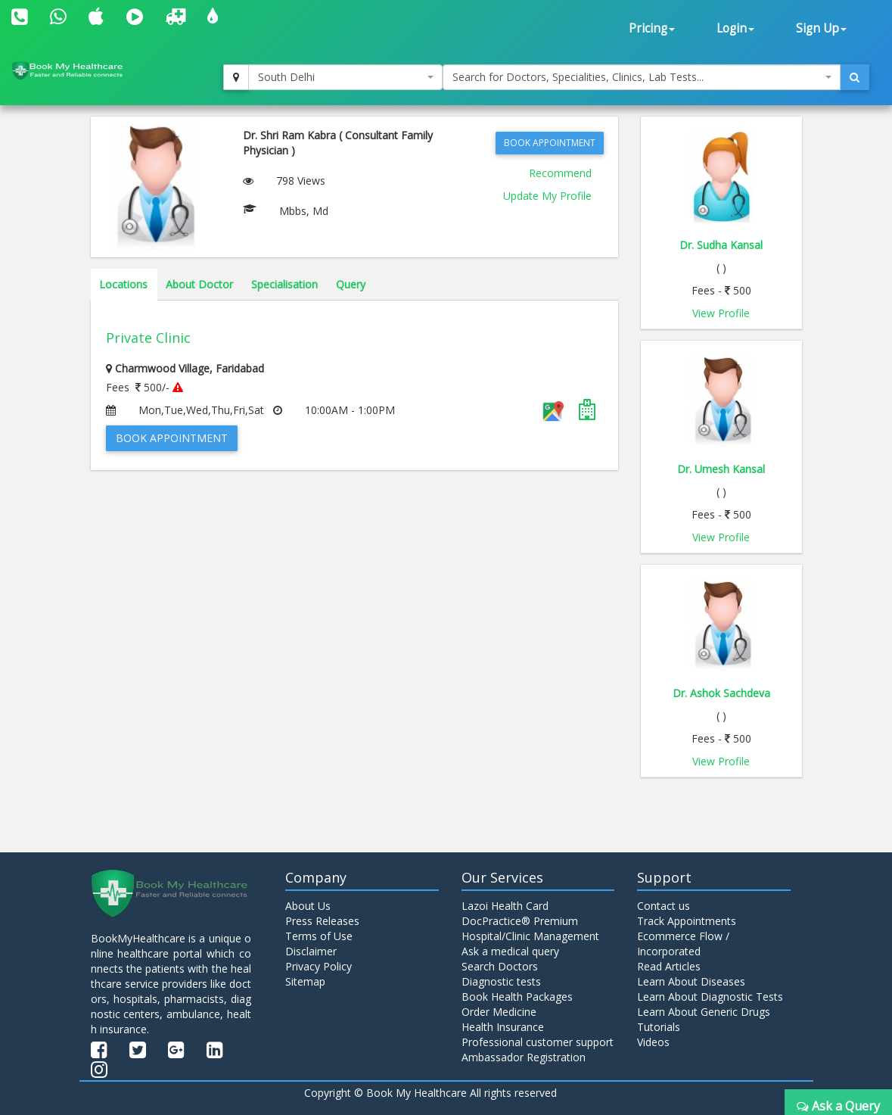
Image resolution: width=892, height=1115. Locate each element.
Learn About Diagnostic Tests (710, 996)
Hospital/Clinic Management (530, 936)
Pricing (652, 28)
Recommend (560, 173)
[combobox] (345, 77)
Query (350, 284)
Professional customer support (538, 1042)
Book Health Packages (517, 996)
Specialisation (284, 284)
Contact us (663, 906)
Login (735, 28)
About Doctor (199, 284)
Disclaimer (311, 951)
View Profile (721, 313)
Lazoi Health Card (505, 906)
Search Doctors (500, 966)
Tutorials (658, 1027)
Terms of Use (319, 936)
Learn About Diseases (691, 981)
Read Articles (669, 966)
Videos (653, 1042)
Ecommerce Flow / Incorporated (683, 943)
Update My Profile (547, 195)
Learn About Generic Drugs (703, 1011)
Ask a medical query (510, 951)
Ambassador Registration (524, 1057)
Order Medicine (499, 1011)
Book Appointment (549, 142)
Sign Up (821, 28)
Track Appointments (686, 921)
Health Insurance (503, 1027)
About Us (308, 906)
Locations (123, 284)
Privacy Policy (318, 966)
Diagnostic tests (501, 981)
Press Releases (322, 921)
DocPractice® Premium (520, 921)
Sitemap (305, 981)
